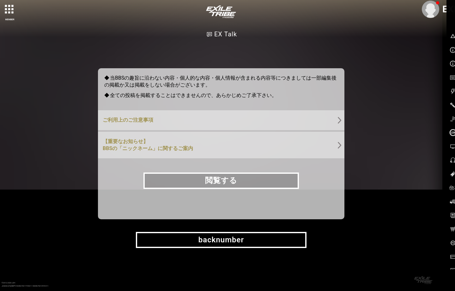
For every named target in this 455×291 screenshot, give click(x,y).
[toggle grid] (10, 10)
